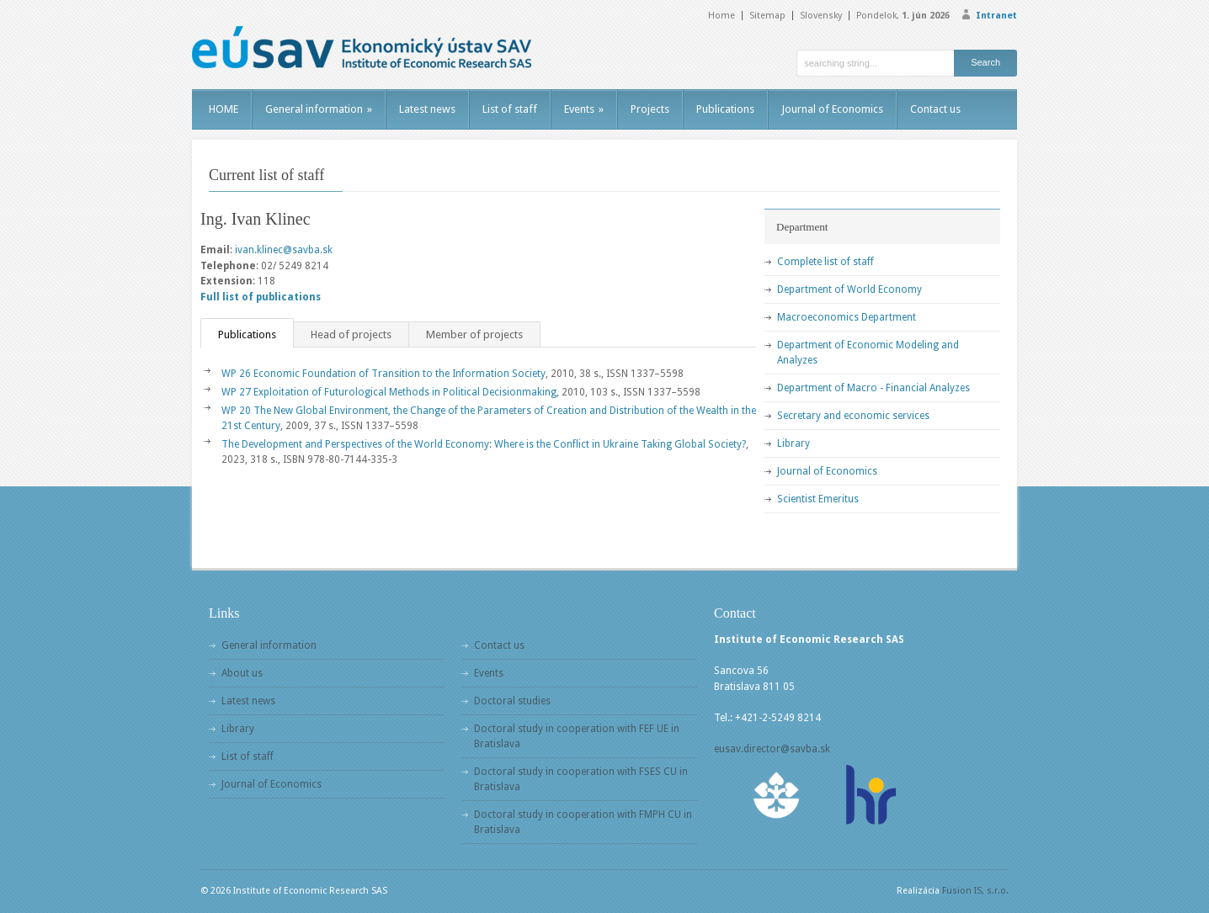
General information (318, 109)
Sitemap (767, 15)
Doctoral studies (512, 701)
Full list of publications (260, 297)
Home (721, 15)
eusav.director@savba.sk (772, 749)
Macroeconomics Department (846, 317)
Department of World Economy (849, 289)
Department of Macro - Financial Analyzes (873, 388)
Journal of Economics (832, 109)
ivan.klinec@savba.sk (284, 250)
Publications (725, 109)
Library (793, 443)
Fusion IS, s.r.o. (975, 890)
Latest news (427, 109)
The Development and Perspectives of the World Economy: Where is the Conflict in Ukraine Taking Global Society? (483, 444)
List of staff (509, 109)
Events (584, 109)
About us (242, 673)
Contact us (935, 109)
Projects (650, 109)
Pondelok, (903, 15)
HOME (223, 109)
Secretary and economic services (853, 416)
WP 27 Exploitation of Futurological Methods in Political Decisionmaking (389, 392)
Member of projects (474, 334)
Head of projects (351, 334)
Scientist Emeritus (818, 499)
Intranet (996, 15)
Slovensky (821, 15)
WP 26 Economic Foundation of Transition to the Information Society (383, 374)
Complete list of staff (825, 262)
